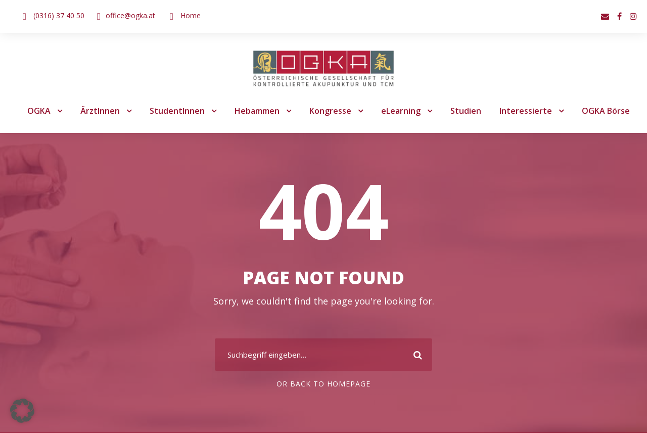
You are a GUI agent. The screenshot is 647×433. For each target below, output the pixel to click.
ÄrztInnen (105, 111)
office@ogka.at (128, 15)
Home (186, 15)
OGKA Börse (599, 111)
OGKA (45, 111)
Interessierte (521, 111)
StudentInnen (180, 111)
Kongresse (330, 111)
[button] (22, 410)
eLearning (400, 111)
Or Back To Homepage (324, 384)
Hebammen (257, 111)
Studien (464, 111)
